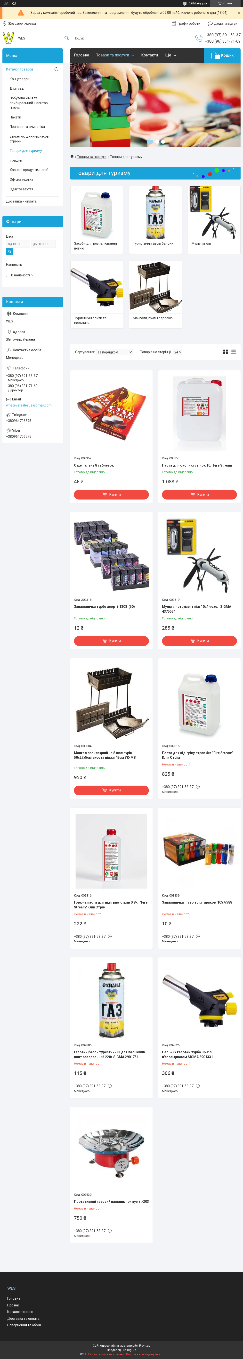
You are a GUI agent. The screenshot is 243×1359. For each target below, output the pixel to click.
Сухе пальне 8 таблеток (94, 465)
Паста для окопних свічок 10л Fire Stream (197, 465)
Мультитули (201, 243)
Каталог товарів (20, 1312)
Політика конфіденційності (144, 1354)
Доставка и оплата (21, 201)
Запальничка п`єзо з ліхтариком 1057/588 (197, 902)
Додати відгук (225, 23)
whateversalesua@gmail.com (29, 405)
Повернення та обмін (24, 1325)
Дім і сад (17, 88)
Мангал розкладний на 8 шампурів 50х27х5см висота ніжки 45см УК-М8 (105, 755)
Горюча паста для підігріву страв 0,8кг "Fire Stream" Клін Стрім (110, 904)
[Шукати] (66, 38)
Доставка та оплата (23, 1318)
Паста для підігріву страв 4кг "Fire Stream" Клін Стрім (197, 755)
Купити (115, 494)
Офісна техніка (21, 179)
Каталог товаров (19, 69)
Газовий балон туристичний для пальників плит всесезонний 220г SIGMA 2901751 (109, 1054)
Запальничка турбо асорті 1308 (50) (104, 607)
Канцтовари (19, 79)
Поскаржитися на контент (106, 1354)
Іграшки (16, 160)
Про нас (13, 1305)
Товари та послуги (112, 55)
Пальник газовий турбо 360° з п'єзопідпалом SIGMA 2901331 (187, 1054)
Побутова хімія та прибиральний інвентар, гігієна (29, 102)
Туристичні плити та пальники (90, 320)
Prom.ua (144, 1345)
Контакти (149, 55)
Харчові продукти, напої (29, 170)
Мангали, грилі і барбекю (153, 318)
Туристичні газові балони (153, 243)
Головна (81, 55)
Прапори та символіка (27, 127)
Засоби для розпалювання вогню (95, 246)
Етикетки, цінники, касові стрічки (29, 138)
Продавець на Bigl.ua (121, 1350)
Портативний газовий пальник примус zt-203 (111, 1201)
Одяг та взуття (21, 189)
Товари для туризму (26, 151)
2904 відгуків (198, 3)
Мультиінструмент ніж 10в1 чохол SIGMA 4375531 (196, 609)
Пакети (15, 117)
